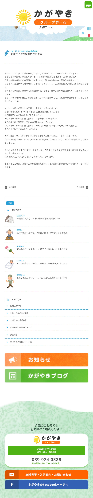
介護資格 (13, 335)
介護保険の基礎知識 (18, 320)
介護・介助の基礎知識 (19, 313)
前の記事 (10, 187)
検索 (10, 203)
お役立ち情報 (15, 306)
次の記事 (82, 187)
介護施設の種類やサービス (21, 327)
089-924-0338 (46, 459)
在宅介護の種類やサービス (21, 342)
